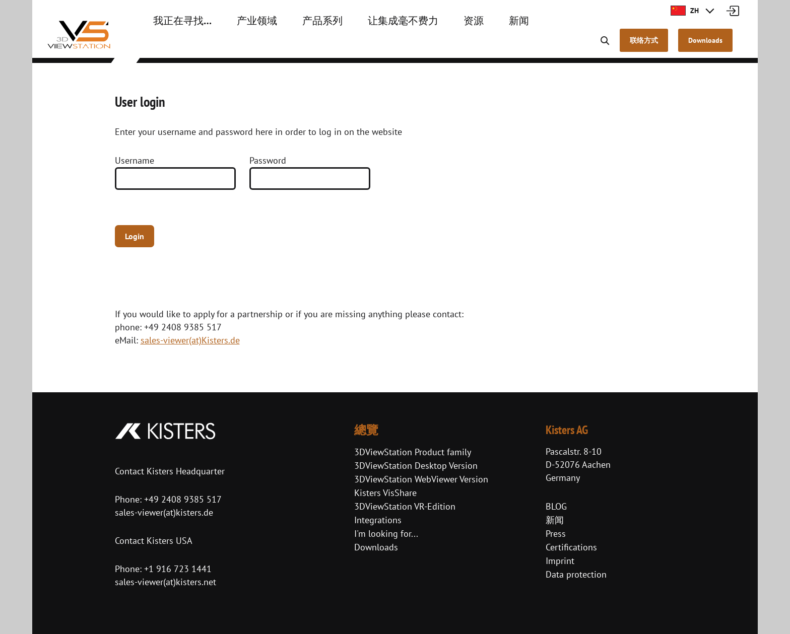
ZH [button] (685, 10)
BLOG (556, 506)
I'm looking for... (386, 533)
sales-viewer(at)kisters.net (165, 582)
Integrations (378, 520)
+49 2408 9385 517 (182, 499)
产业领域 (241, 45)
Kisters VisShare (385, 493)
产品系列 (299, 45)
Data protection (576, 574)
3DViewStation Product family (412, 452)
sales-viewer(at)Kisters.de (190, 340)
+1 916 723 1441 (178, 569)
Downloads (376, 547)
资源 (430, 45)
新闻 (471, 45)
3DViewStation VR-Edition (404, 506)
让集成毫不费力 (368, 45)
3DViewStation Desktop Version (416, 465)
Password (267, 160)
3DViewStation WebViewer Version (421, 479)
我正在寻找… (176, 45)
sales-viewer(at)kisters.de (164, 512)
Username (134, 160)
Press (556, 533)
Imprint (560, 561)
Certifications (571, 547)
